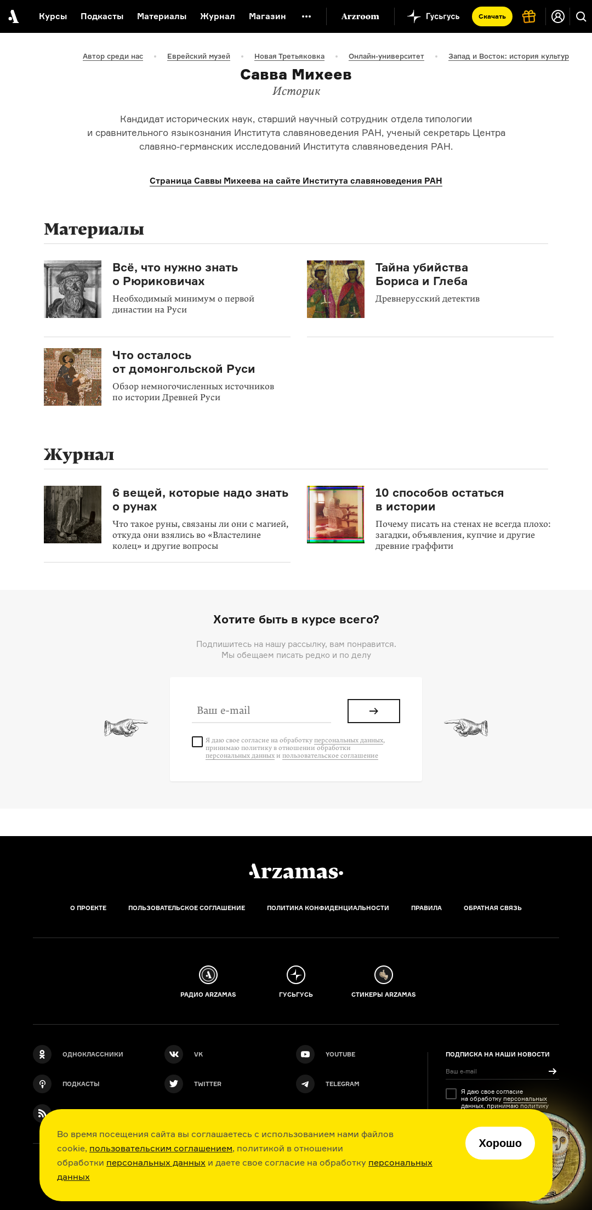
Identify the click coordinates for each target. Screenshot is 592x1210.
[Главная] (296, 871)
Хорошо (500, 1143)
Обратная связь (493, 908)
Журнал (217, 16)
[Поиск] (581, 16)
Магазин (267, 16)
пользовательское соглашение (330, 755)
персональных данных (156, 1162)
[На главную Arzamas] (12, 16)
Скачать (492, 16)
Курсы (53, 16)
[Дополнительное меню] (306, 16)
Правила (426, 908)
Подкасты (102, 16)
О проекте (88, 908)
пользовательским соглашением (160, 1148)
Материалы (161, 16)
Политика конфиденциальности (328, 908)
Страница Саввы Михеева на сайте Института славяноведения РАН (296, 180)
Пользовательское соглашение (186, 908)
